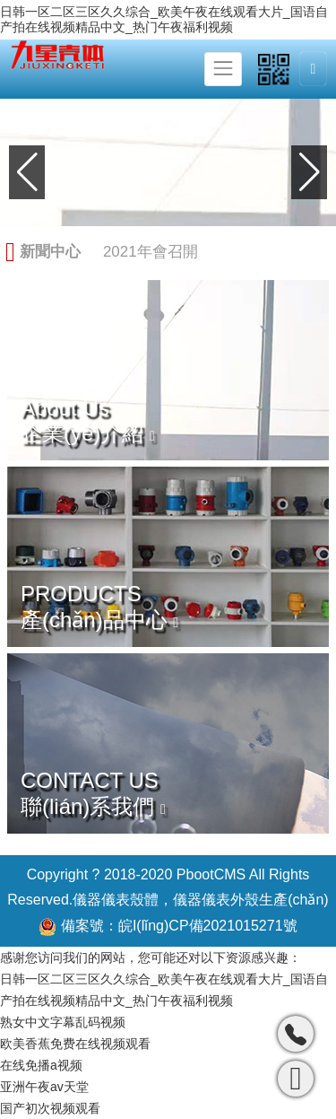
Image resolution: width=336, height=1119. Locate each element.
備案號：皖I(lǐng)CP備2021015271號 (168, 927)
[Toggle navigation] (223, 69)
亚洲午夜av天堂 (44, 1087)
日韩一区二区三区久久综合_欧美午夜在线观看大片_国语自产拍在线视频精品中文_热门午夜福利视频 (164, 19)
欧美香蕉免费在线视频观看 (75, 1043)
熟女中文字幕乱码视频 (62, 1022)
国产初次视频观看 (50, 1108)
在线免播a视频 (41, 1065)
